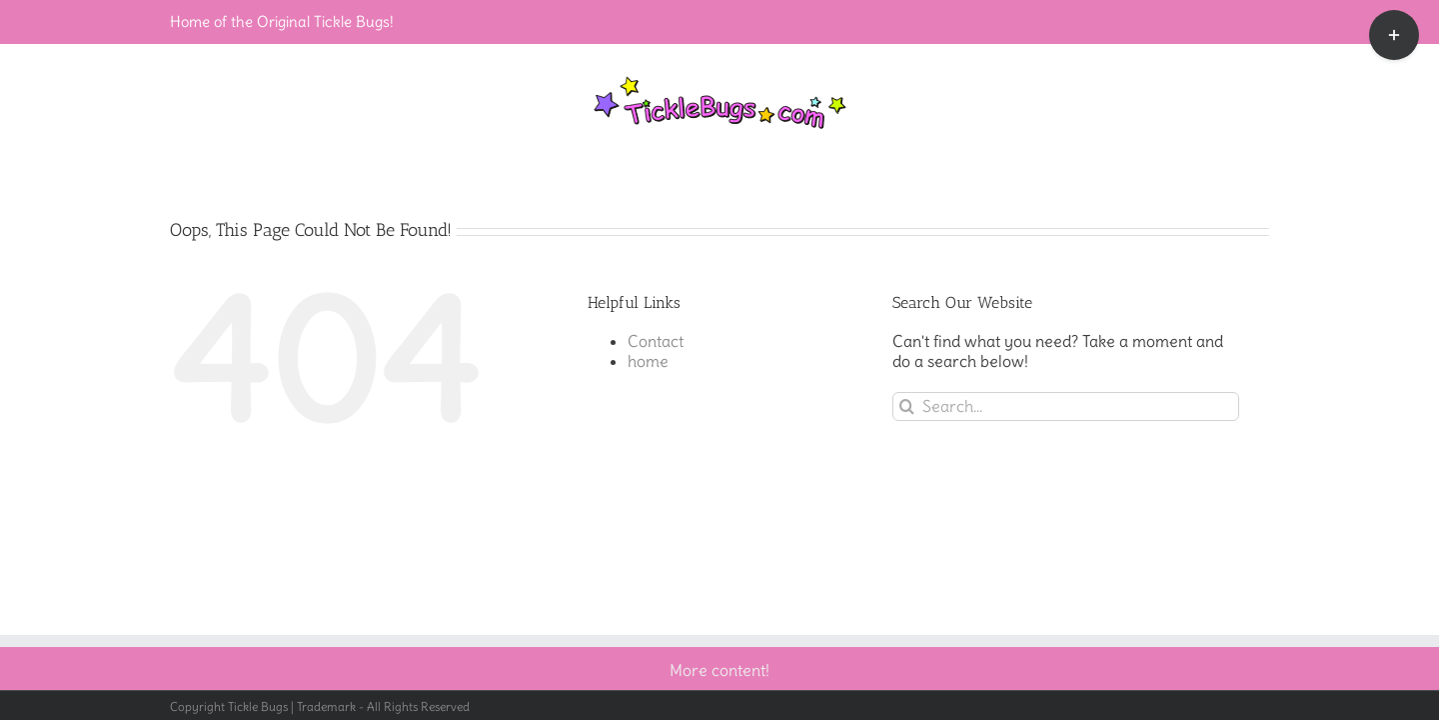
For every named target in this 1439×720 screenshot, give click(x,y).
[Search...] (1065, 406)
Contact (656, 341)
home (648, 361)
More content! (719, 670)
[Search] (906, 406)
